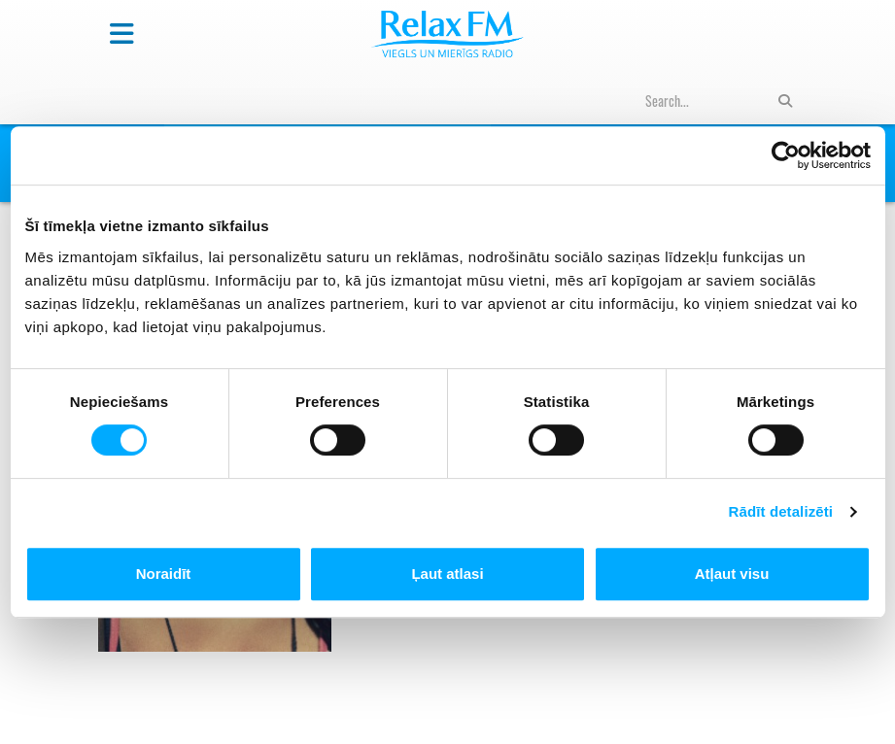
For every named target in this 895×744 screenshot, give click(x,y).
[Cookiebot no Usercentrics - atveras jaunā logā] (786, 155)
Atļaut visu (732, 573)
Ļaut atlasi (447, 573)
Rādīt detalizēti (781, 511)
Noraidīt (163, 573)
